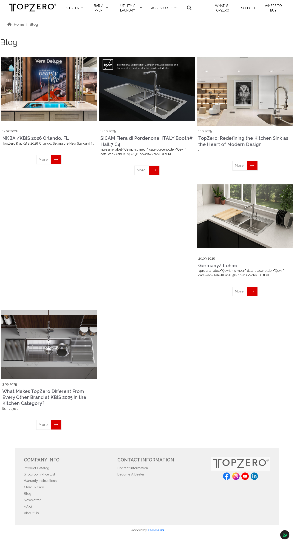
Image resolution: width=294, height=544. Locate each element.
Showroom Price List (41, 480)
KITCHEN (80, 10)
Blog (28, 500)
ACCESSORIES (165, 10)
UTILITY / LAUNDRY (132, 10)
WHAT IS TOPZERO (224, 10)
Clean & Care (35, 493)
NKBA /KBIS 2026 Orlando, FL (35, 143)
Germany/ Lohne (217, 270)
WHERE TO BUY (274, 10)
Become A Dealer (132, 480)
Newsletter (33, 507)
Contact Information (134, 473)
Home (19, 29)
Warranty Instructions (42, 486)
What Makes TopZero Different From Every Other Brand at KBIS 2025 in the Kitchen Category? (44, 402)
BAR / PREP (105, 10)
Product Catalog (38, 473)
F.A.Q (28, 514)
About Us (32, 521)
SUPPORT (250, 10)
